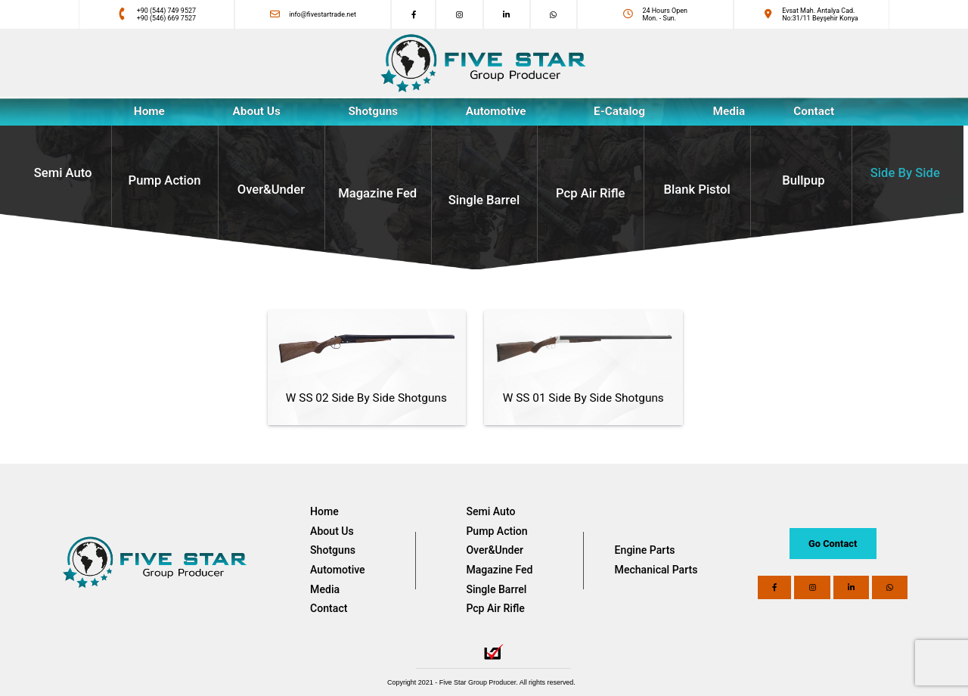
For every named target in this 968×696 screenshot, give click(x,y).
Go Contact (832, 543)
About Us (257, 111)
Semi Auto (490, 511)
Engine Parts (645, 550)
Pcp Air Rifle (495, 608)
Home (324, 511)
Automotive (337, 570)
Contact (328, 608)
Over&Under (494, 550)
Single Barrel (496, 589)
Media (325, 589)
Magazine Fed (499, 570)
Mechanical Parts (656, 570)
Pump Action (496, 531)
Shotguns (332, 550)
